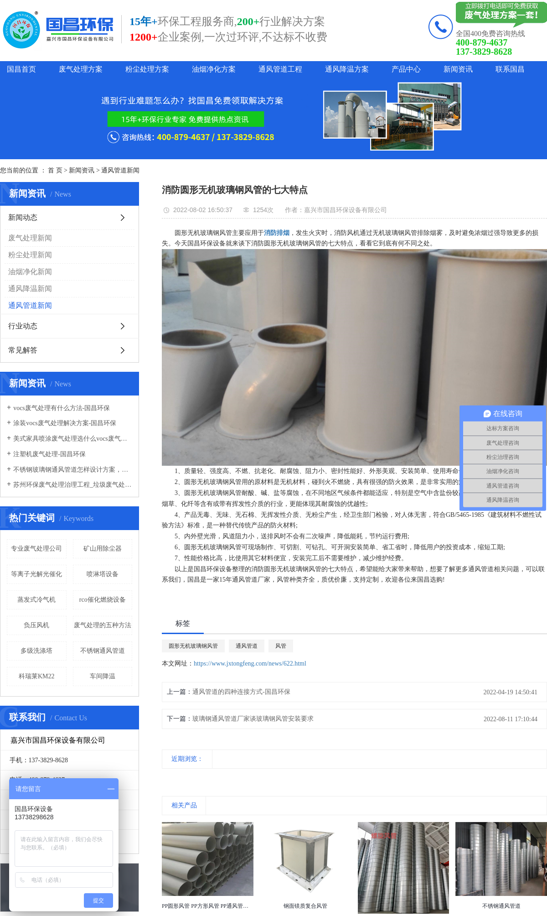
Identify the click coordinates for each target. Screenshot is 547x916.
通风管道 (247, 646)
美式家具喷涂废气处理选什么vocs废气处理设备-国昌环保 (72, 438)
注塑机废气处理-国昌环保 (49, 454)
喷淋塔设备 (103, 574)
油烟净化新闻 (30, 272)
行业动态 (22, 326)
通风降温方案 (347, 69)
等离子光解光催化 (36, 574)
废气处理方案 (81, 69)
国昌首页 (21, 69)
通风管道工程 (280, 69)
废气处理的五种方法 (102, 625)
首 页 (55, 170)
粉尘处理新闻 (30, 255)
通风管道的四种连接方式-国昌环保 (241, 691)
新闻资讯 (458, 69)
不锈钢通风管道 (102, 650)
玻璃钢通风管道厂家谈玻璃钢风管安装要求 (253, 718)
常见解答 (22, 350)
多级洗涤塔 (36, 650)
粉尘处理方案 (147, 69)
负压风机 (36, 625)
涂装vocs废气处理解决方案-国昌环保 (64, 423)
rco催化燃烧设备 (102, 599)
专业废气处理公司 (36, 548)
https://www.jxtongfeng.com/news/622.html (250, 663)
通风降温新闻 (30, 288)
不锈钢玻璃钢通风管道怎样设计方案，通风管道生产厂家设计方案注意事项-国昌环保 (72, 469)
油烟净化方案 (214, 69)
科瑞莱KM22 (37, 676)
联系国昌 (510, 69)
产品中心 (406, 69)
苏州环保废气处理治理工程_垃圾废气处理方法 (72, 484)
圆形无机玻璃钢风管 (193, 646)
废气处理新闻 (30, 238)
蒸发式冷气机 (36, 599)
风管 (280, 646)
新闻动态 (22, 217)
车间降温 (102, 676)
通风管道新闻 (120, 170)
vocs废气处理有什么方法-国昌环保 (61, 408)
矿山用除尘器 (102, 548)
